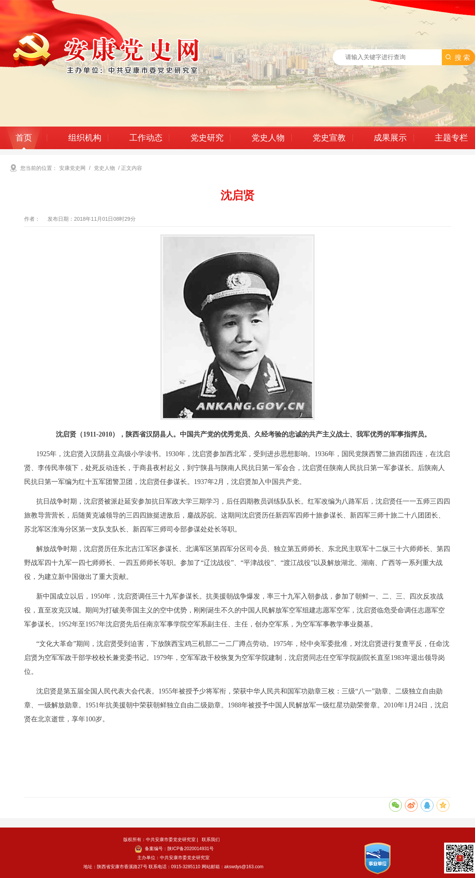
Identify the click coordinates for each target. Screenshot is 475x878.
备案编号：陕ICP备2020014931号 (174, 848)
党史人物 (268, 137)
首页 (23, 137)
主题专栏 (451, 137)
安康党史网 (72, 168)
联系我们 (211, 839)
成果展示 (390, 137)
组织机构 (84, 137)
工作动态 (145, 137)
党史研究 (207, 137)
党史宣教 (329, 137)
